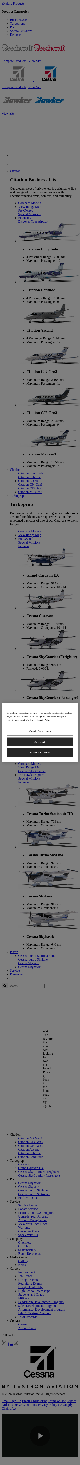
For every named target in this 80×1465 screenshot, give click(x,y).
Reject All (39, 742)
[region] (40, 732)
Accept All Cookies (40, 752)
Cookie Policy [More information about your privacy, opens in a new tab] (44, 720)
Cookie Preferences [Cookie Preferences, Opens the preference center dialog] (40, 731)
